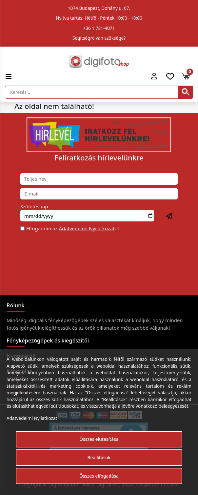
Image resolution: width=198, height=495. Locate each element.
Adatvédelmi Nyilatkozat (86, 228)
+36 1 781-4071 (99, 28)
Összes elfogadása (99, 476)
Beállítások (99, 457)
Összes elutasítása (99, 439)
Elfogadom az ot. (73, 228)
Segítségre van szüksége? (99, 38)
